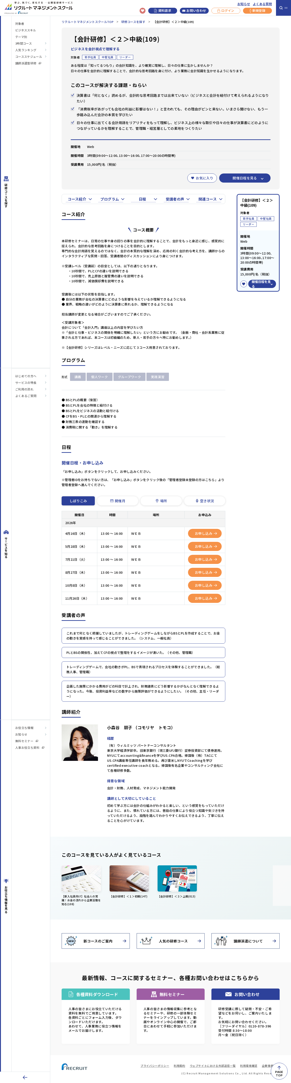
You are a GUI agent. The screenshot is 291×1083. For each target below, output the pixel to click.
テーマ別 (21, 37)
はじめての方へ (25, 376)
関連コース (207, 199)
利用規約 (179, 1066)
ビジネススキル (25, 30)
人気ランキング (25, 50)
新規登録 (257, 11)
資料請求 (162, 10)
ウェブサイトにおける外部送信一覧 (213, 1066)
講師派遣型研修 (28, 63)
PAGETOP (279, 1073)
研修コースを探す (133, 22)
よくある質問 (262, 4)
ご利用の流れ (24, 389)
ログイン (225, 11)
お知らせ (243, 4)
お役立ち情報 (24, 728)
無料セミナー (26, 741)
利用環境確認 (248, 1066)
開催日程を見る (245, 178)
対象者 (19, 23)
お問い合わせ (194, 11)
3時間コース (23, 43)
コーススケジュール (28, 56)
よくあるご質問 (25, 396)
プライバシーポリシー (154, 1066)
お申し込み (206, 533)
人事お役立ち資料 (29, 747)
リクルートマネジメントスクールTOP (87, 22)
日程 (142, 199)
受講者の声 (175, 199)
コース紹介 (77, 199)
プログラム (109, 199)
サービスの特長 (25, 382)
